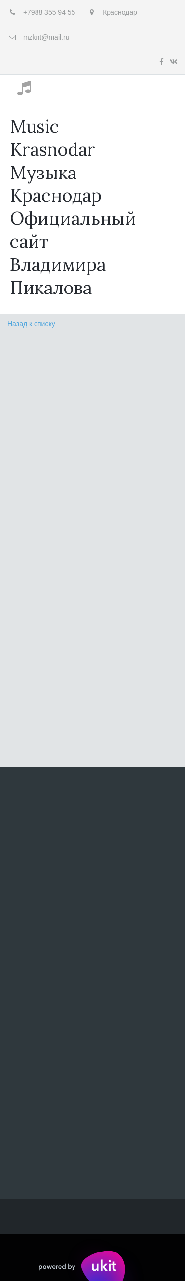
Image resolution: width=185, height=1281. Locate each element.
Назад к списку (31, 324)
